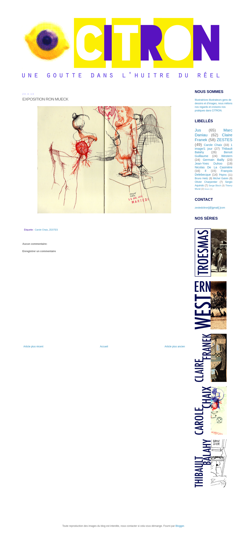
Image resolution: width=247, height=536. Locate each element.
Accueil (104, 346)
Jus (198, 130)
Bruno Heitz (201, 178)
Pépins (223, 174)
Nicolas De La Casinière (213, 167)
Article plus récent (33, 346)
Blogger (180, 525)
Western (226, 156)
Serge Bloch (215, 185)
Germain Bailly (213, 159)
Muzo (207, 189)
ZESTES (53, 229)
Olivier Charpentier (206, 181)
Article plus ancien (175, 346)
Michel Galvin (220, 178)
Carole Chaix (41, 229)
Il (205, 171)
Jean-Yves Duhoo (208, 163)
